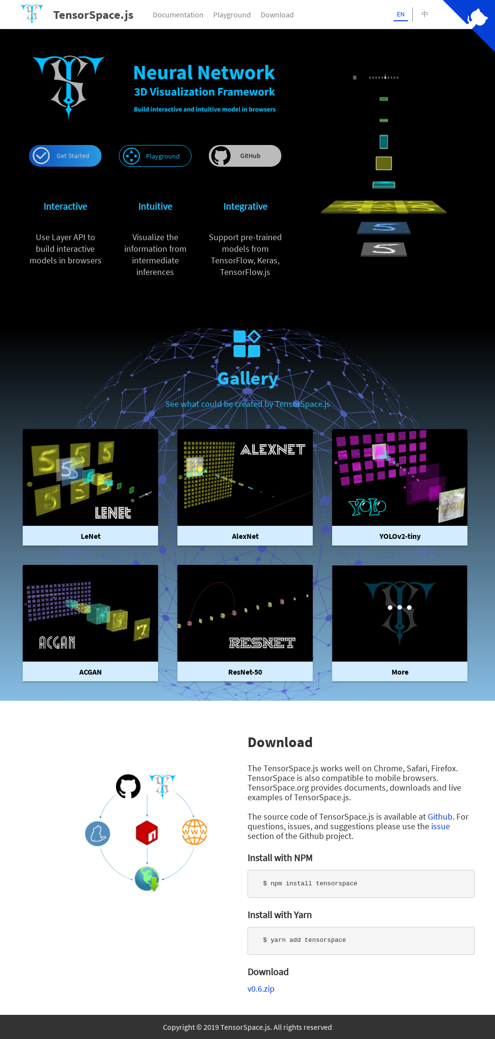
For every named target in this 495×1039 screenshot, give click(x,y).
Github (440, 816)
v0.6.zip (261, 988)
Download (277, 14)
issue (440, 826)
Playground (232, 14)
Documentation (178, 14)
